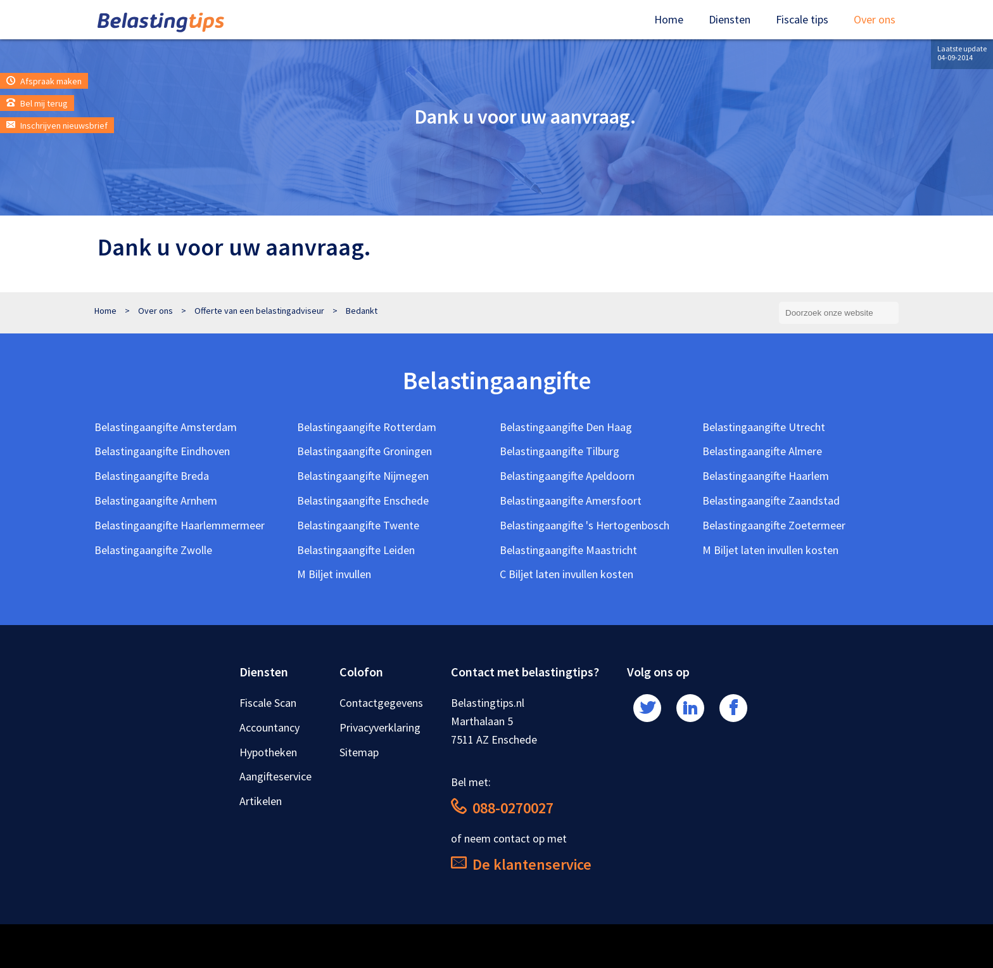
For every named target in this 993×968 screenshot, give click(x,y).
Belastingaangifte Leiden (356, 550)
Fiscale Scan (267, 702)
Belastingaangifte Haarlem (765, 475)
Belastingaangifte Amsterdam (165, 427)
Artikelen (260, 801)
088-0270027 (502, 808)
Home (668, 19)
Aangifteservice (275, 776)
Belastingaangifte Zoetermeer (773, 525)
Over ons (874, 19)
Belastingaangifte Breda (151, 475)
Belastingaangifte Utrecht (763, 427)
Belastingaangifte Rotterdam (366, 427)
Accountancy (269, 727)
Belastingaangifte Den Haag (566, 427)
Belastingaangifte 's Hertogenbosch (584, 525)
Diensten (729, 19)
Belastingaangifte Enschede (363, 500)
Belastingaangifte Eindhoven (162, 451)
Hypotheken (268, 752)
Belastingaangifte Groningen (364, 451)
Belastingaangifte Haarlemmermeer (179, 525)
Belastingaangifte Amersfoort (571, 500)
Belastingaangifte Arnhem (155, 500)
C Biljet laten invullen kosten (566, 574)
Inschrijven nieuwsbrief (57, 125)
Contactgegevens (381, 702)
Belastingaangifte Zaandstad (771, 500)
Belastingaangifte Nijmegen (363, 475)
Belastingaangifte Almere (762, 451)
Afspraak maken (44, 81)
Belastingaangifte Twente (358, 525)
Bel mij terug (37, 103)
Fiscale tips (802, 19)
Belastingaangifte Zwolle (153, 550)
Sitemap (359, 752)
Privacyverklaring (380, 727)
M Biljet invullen (334, 574)
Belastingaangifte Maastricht (568, 550)
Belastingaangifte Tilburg (559, 451)
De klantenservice (521, 864)
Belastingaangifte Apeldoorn (567, 475)
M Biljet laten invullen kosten (770, 550)
